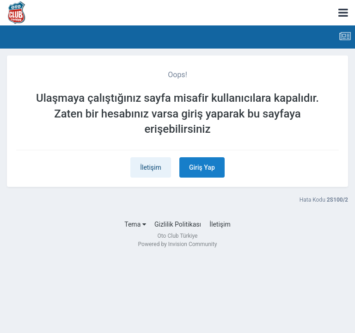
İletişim (150, 167)
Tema (135, 224)
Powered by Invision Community (177, 244)
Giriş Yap (202, 167)
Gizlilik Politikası (177, 224)
